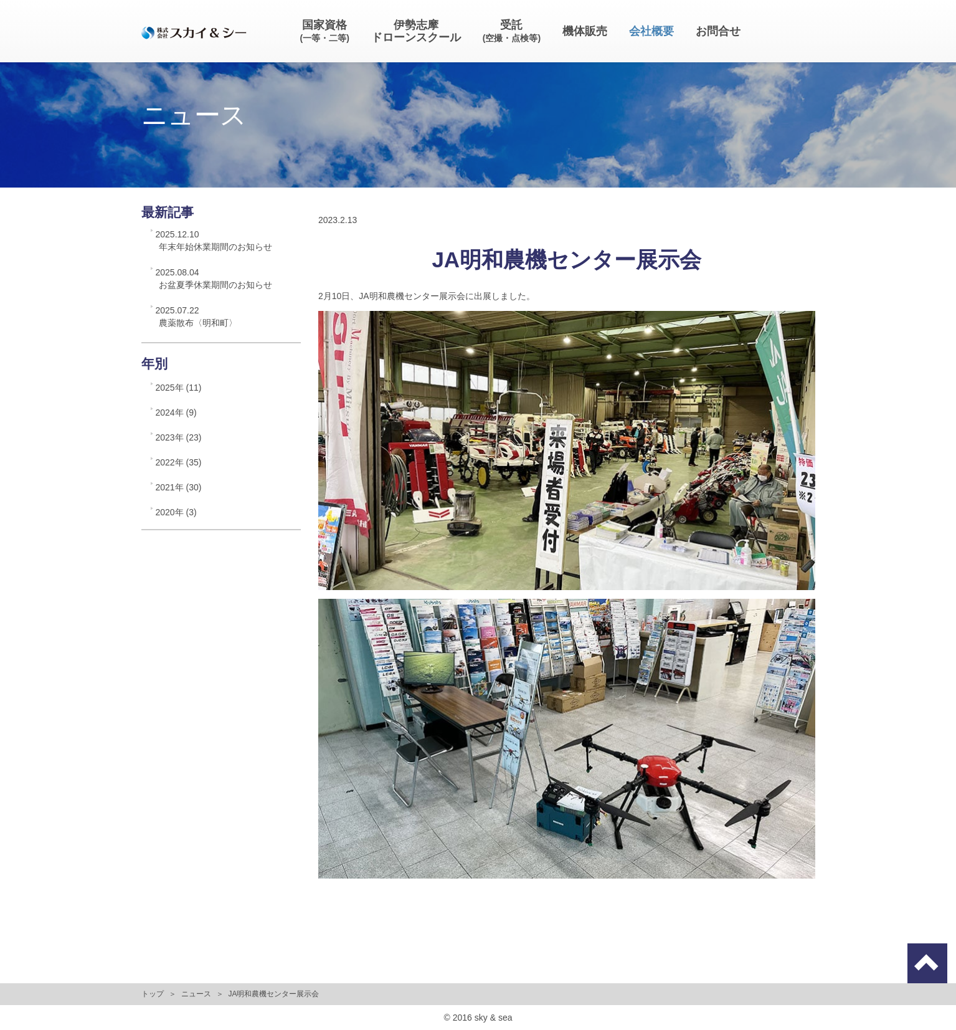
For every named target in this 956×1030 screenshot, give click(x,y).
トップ (152, 993)
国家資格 (324, 31)
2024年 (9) (176, 412)
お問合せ (718, 31)
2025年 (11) (179, 388)
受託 (512, 31)
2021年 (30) (179, 487)
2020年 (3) (176, 512)
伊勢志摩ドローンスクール (416, 31)
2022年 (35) (179, 462)
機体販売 (584, 31)
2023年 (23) (179, 437)
